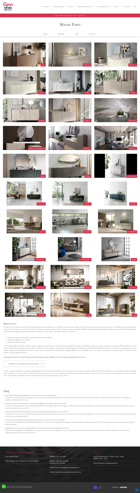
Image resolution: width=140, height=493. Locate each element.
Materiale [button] (61, 34)
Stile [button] (76, 34)
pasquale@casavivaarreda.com (71, 472)
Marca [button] (45, 34)
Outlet (116, 6)
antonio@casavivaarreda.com (69, 467)
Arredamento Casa (85, 6)
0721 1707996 (61, 456)
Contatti (127, 6)
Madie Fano (81, 15)
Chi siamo (45, 6)
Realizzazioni (58, 6)
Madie (75, 15)
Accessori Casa (103, 6)
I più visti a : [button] (93, 34)
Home (56, 15)
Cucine (70, 6)
